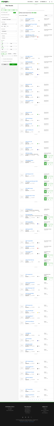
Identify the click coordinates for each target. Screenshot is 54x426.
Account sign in (27, 412)
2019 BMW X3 (28, 333)
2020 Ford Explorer (29, 29)
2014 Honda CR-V (28, 274)
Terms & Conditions (31, 421)
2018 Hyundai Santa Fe (30, 282)
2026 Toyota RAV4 (29, 240)
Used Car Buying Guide (9, 410)
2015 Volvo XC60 (28, 153)
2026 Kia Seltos (28, 338)
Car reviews (10, 409)
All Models (9, 38)
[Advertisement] (35, 7)
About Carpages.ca (45, 412)
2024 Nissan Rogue (29, 160)
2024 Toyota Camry (29, 361)
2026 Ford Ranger (28, 118)
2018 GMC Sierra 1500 (29, 35)
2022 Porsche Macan (29, 321)
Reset (5, 64)
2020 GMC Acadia (29, 188)
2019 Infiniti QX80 (28, 214)
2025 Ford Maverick (29, 366)
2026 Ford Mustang (29, 72)
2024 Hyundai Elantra (29, 394)
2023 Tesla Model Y (29, 316)
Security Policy (26, 421)
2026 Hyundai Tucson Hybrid (31, 24)
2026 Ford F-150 (28, 67)
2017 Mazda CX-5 (28, 209)
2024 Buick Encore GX (29, 246)
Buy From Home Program (45, 410)
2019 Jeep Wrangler (29, 310)
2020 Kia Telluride (29, 377)
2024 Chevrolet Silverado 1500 (31, 181)
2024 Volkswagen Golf (29, 288)
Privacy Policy (22, 421)
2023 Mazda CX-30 (29, 173)
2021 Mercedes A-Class (30, 195)
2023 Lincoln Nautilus (29, 18)
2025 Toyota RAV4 (29, 229)
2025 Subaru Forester (29, 372)
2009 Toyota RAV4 (29, 221)
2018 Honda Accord (29, 349)
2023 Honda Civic (29, 305)
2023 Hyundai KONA (29, 293)
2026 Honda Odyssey (29, 259)
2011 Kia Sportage (29, 61)
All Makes (9, 36)
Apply (13, 64)
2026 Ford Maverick (29, 129)
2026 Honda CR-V (29, 251)
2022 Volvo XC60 (28, 344)
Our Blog (45, 409)
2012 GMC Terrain (29, 56)
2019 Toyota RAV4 (29, 389)
